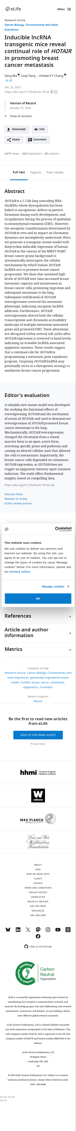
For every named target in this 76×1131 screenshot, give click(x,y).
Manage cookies (53, 586)
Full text (19, 172)
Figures (35, 172)
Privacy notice (38, 744)
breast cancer (40, 683)
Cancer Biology (14, 25)
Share (16, 140)
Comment (41, 140)
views (12, 154)
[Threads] (68, 931)
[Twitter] (28, 931)
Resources (38, 910)
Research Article (15, 20)
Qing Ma (11, 76)
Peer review (54, 172)
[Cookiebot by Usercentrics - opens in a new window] (55, 529)
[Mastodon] (38, 931)
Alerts (38, 878)
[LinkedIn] (18, 931)
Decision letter (14, 494)
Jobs (38, 869)
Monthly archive (38, 901)
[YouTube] (58, 931)
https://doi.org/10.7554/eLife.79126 (27, 92)
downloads (32, 154)
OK (38, 598)
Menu (61, 9)
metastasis (57, 683)
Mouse (38, 701)
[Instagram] (48, 931)
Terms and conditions (38, 887)
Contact (38, 883)
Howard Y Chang (51, 76)
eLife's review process (18, 503)
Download (19, 129)
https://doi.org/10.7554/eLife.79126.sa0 (29, 485)
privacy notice (20, 571)
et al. (10, 80)
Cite (41, 129)
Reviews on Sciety (16, 499)
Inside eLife (38, 896)
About (38, 864)
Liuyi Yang (28, 76)
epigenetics (30, 687)
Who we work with (38, 874)
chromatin (46, 687)
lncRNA (25, 683)
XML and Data (38, 915)
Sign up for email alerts (38, 735)
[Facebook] (38, 938)
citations (52, 154)
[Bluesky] (8, 931)
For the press (38, 906)
